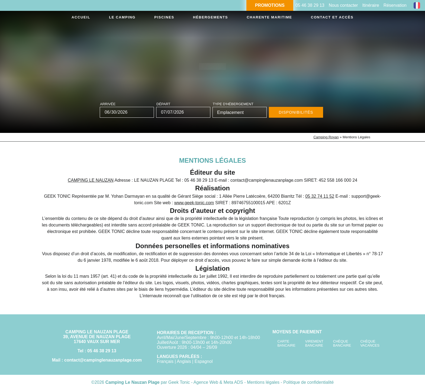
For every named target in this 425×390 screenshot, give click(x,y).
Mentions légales (264, 382)
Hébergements (203, 18)
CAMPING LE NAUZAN (91, 180)
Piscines (159, 18)
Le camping (121, 18)
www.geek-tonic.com (194, 202)
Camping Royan (326, 137)
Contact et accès (327, 18)
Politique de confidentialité (308, 382)
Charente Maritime (263, 18)
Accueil (83, 18)
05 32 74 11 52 (319, 196)
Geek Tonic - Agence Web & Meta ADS (205, 382)
